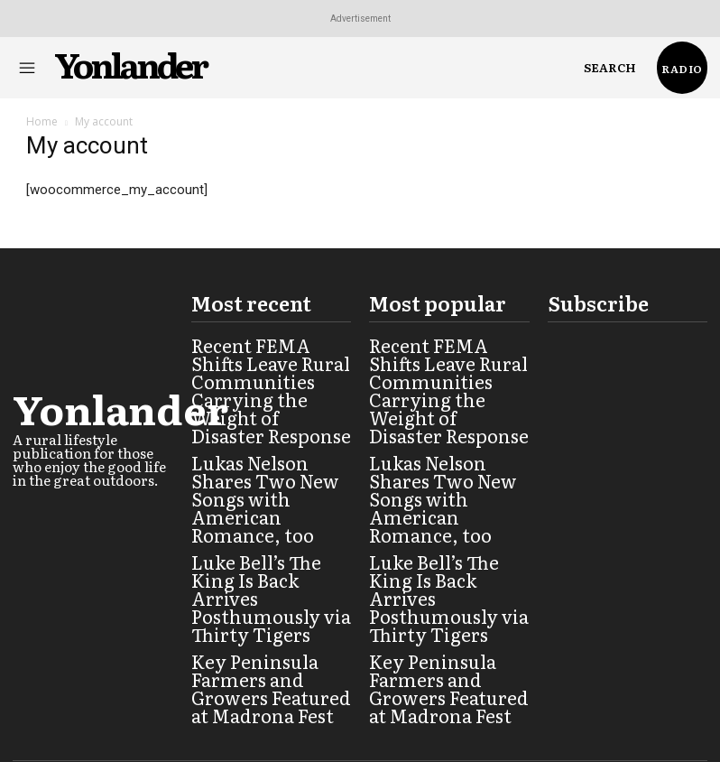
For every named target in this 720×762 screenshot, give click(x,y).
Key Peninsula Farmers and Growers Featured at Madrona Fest (268, 576)
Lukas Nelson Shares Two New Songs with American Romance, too (266, 442)
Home (42, 121)
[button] (610, 67)
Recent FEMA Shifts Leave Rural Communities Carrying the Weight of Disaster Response (265, 368)
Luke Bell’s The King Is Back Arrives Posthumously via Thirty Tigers (268, 509)
